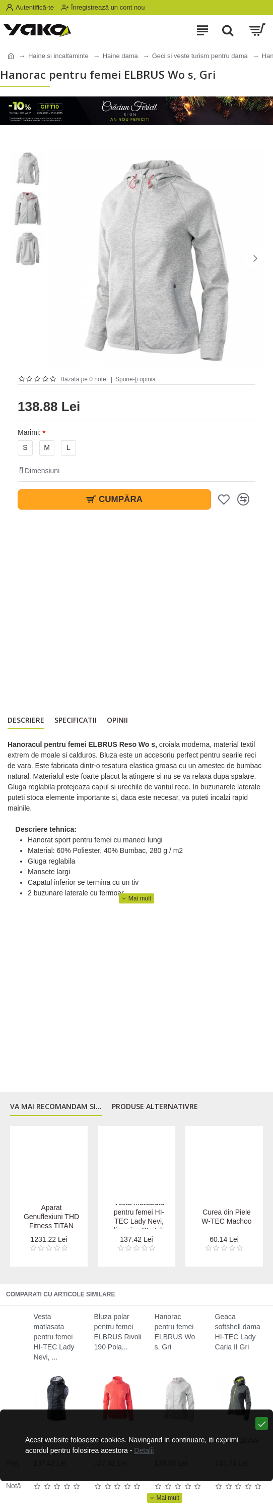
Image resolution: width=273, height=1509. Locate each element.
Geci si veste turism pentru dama (200, 56)
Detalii (144, 1450)
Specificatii (75, 720)
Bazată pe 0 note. (84, 379)
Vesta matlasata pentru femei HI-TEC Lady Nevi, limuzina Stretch (139, 1216)
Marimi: (29, 432)
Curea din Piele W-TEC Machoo (226, 1216)
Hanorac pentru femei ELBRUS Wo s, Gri (175, 1332)
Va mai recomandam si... (56, 1106)
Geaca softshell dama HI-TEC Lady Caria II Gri (237, 1332)
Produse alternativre (155, 1106)
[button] (255, 258)
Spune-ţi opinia (135, 379)
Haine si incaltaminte (58, 56)
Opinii (117, 720)
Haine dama (120, 56)
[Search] (227, 30)
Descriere (26, 720)
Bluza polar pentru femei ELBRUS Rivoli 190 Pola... (118, 1332)
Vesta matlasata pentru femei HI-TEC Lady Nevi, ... (54, 1337)
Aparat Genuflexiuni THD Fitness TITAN (51, 1216)
